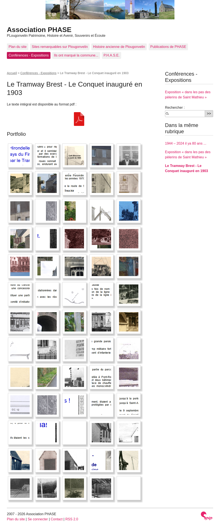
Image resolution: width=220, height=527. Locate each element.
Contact (57, 519)
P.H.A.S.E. (111, 55)
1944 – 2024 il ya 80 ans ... (185, 143)
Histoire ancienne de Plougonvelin (119, 47)
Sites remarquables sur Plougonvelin (60, 47)
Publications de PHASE (168, 47)
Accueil (12, 73)
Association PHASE (39, 30)
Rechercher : (175, 107)
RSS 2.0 (71, 519)
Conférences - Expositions (29, 55)
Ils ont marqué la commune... (76, 55)
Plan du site (18, 47)
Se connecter (38, 519)
